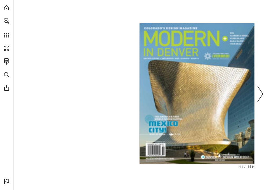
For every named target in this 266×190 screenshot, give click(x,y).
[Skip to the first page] (240, 166)
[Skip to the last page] (253, 166)
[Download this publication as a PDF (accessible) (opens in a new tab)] (6, 61)
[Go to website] (160, 158)
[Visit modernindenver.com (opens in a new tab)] (6, 7)
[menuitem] (6, 27)
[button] (6, 20)
